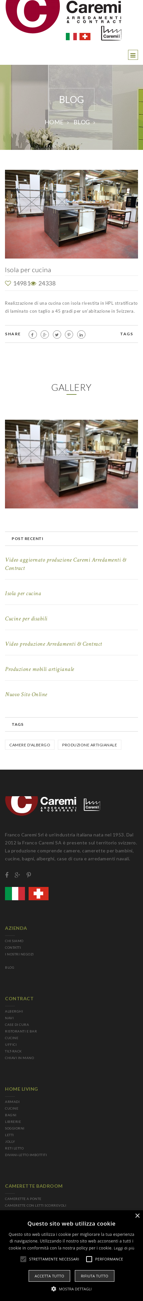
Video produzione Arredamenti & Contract (53, 644)
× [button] (137, 1216)
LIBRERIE (13, 1122)
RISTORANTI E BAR (21, 1031)
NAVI (9, 1018)
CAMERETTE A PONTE (23, 1199)
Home (54, 122)
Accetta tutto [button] (49, 1275)
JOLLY (10, 1141)
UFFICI (11, 1044)
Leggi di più (124, 1248)
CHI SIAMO (14, 941)
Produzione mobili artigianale (39, 669)
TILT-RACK (13, 1051)
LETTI (9, 1135)
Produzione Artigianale (89, 744)
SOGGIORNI (15, 1128)
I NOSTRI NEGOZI (19, 954)
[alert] (71, 1255)
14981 (17, 283)
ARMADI (12, 1102)
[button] (71, 1289)
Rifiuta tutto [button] (94, 1275)
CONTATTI (13, 947)
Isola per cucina (23, 593)
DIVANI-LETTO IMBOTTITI (26, 1155)
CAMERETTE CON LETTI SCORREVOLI (35, 1205)
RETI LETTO (14, 1148)
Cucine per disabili (26, 618)
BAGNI (11, 1115)
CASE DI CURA (17, 1025)
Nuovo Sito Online (26, 694)
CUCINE (11, 1038)
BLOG (81, 122)
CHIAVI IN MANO (19, 1058)
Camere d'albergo (29, 744)
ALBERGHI (14, 1011)
